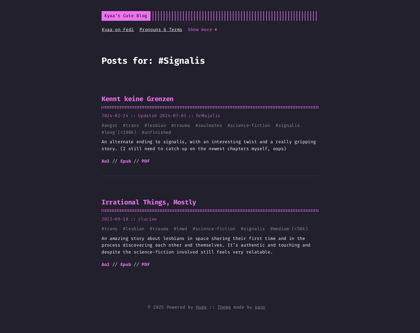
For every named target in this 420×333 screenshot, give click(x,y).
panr (260, 307)
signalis (289, 125)
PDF (146, 161)
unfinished (157, 132)
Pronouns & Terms (160, 29)
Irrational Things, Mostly (149, 202)
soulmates (210, 125)
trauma (182, 125)
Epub (125, 161)
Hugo (201, 307)
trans (132, 125)
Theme (224, 307)
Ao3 (106, 161)
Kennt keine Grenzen (137, 98)
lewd (182, 229)
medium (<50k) (290, 229)
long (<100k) (120, 132)
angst (111, 125)
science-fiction (250, 125)
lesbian (156, 125)
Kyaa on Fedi (118, 29)
